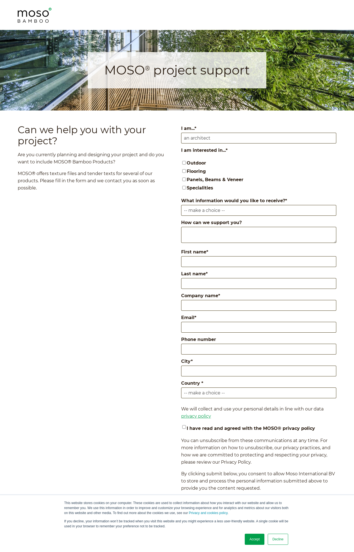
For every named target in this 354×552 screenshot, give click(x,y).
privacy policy (196, 416)
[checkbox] (258, 175)
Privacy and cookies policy (208, 513)
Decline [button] (277, 539)
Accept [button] (254, 539)
